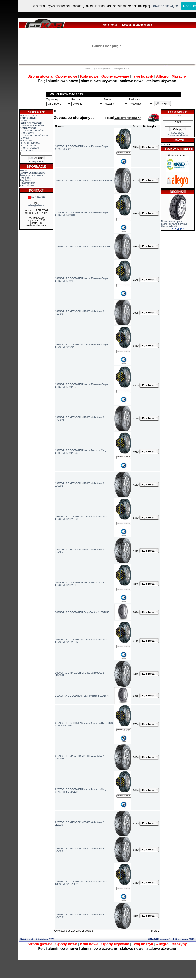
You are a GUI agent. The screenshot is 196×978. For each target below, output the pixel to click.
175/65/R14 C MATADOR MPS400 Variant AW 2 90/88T (83, 246)
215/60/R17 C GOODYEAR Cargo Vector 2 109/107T (82, 696)
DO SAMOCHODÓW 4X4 (35, 135)
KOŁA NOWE (26, 140)
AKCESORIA (26, 150)
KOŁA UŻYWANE (29, 115)
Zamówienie (144, 24)
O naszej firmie (27, 183)
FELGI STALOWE (29, 145)
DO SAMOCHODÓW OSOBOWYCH (32, 131)
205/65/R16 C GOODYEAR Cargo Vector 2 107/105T (82, 612)
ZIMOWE (25, 138)
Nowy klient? (177, 132)
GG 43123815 (36, 197)
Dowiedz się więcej (165, 6)
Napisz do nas (27, 185)
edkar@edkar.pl (36, 205)
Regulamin (25, 180)
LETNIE (25, 120)
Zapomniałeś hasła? (178, 135)
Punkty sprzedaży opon (31, 175)
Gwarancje (25, 178)
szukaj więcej (36, 161)
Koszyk (126, 24)
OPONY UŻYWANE (30, 148)
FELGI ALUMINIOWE (31, 143)
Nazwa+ (59, 126)
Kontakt (24, 170)
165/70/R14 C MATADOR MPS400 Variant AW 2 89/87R (83, 180)
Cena (135, 126)
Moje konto (110, 24)
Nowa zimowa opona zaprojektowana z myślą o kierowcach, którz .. (174, 224)
